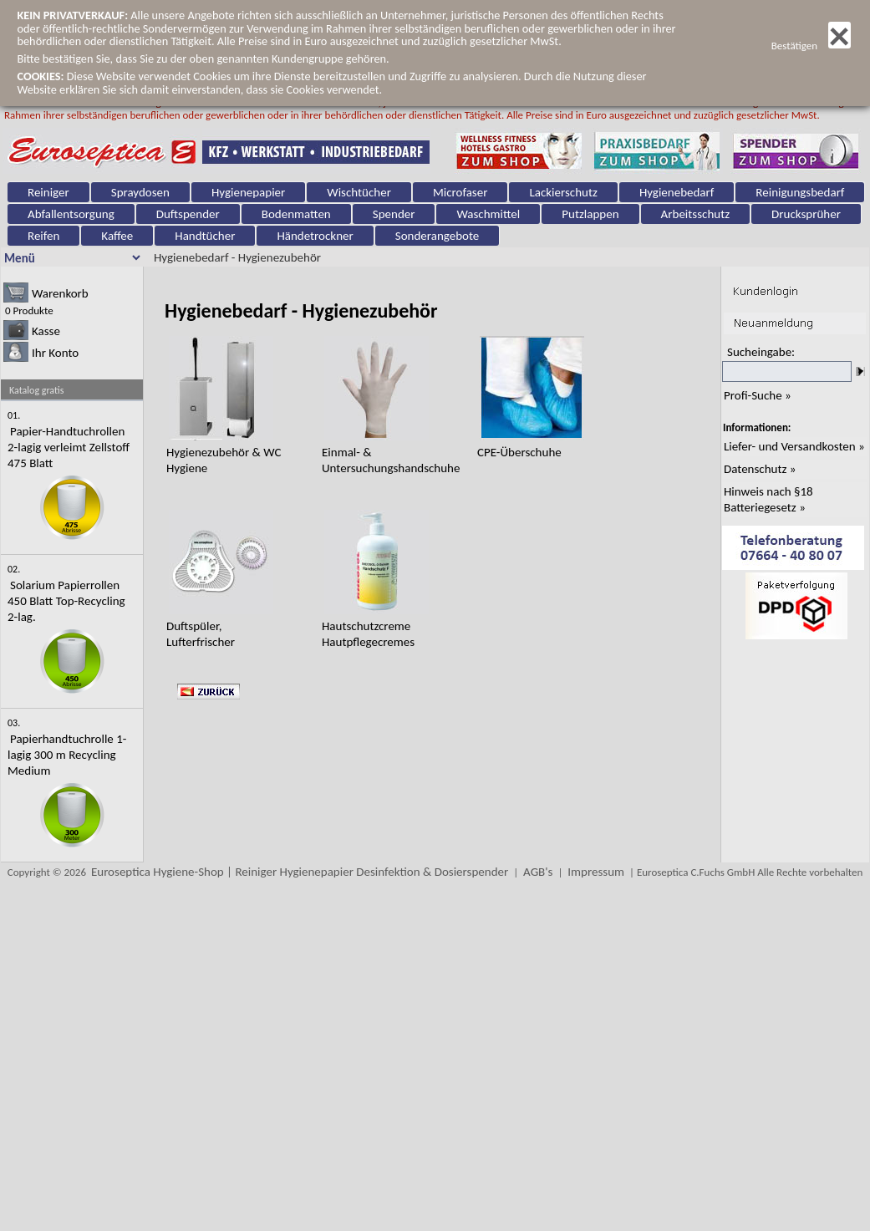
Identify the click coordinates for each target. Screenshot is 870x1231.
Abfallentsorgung (71, 213)
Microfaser (460, 192)
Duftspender (188, 213)
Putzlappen (590, 213)
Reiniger (48, 192)
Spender (394, 213)
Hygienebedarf (676, 192)
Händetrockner (315, 235)
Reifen (43, 235)
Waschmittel (488, 213)
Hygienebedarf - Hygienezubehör (237, 257)
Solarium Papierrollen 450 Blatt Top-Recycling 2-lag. (66, 600)
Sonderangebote (437, 235)
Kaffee (117, 235)
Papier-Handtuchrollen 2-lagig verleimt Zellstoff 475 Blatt (69, 447)
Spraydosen (140, 192)
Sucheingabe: (761, 351)
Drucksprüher (806, 213)
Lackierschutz (563, 192)
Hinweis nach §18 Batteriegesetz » (768, 499)
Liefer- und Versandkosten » (794, 446)
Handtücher (205, 235)
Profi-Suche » (757, 395)
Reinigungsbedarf (800, 192)
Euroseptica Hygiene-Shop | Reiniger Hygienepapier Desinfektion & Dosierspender (299, 871)
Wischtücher (359, 192)
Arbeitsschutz (695, 213)
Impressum (595, 871)
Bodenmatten (296, 213)
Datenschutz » (760, 468)
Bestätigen (811, 45)
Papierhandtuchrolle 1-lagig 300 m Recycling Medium (67, 754)
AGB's (537, 871)
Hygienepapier (248, 192)
